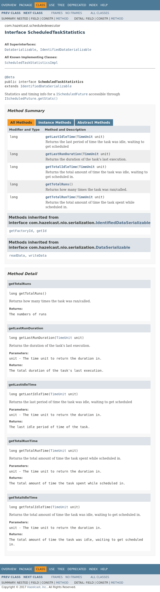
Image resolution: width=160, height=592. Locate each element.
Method (62, 18)
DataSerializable (20, 49)
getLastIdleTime (60, 137)
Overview (8, 5)
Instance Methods (54, 122)
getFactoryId (21, 231)
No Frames (73, 13)
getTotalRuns (57, 184)
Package (25, 5)
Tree (61, 5)
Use (52, 5)
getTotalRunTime (60, 197)
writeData (37, 255)
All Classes (100, 13)
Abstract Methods (94, 122)
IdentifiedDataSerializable (65, 49)
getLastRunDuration (63, 154)
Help (104, 5)
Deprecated (77, 5)
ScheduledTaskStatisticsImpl (31, 63)
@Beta (9, 77)
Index (93, 5)
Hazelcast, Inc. (37, 587)
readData (17, 255)
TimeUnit (85, 137)
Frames (57, 13)
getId (41, 231)
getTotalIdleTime (61, 167)
